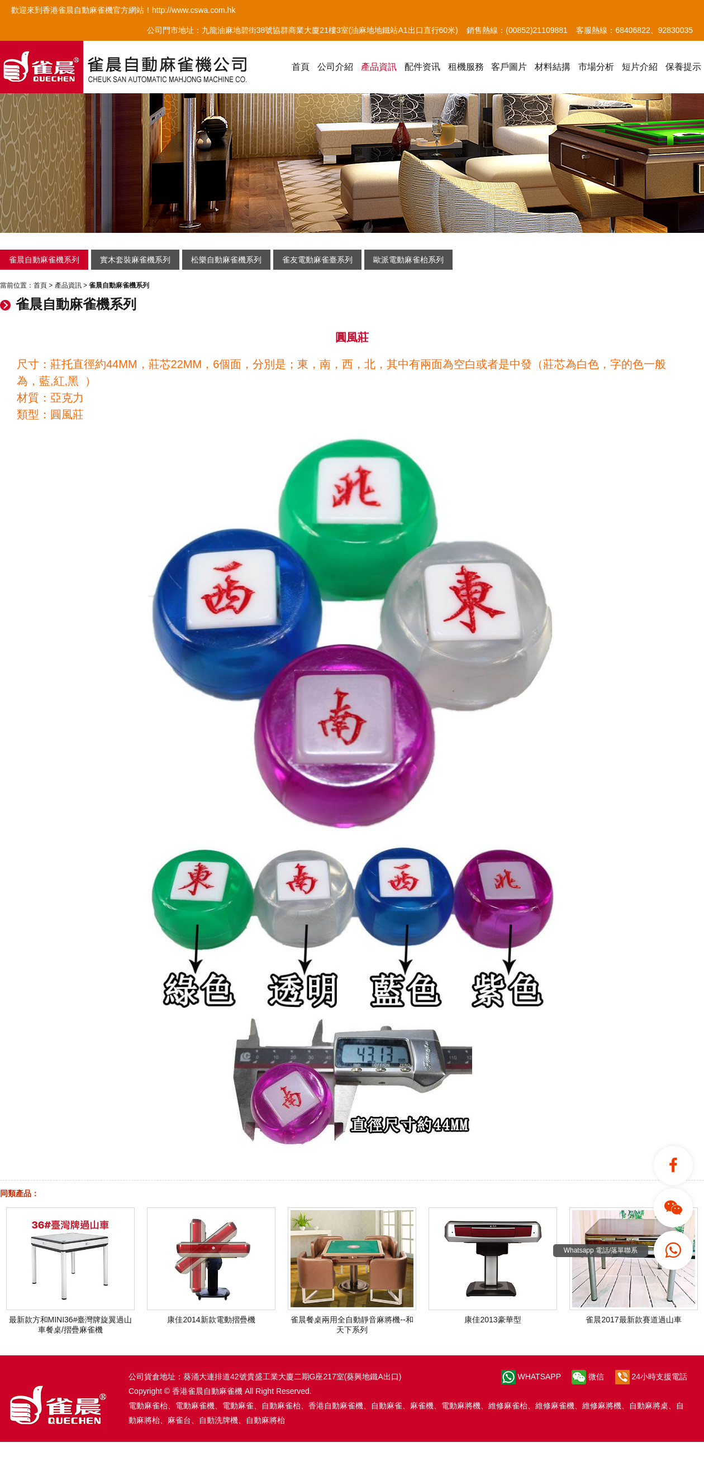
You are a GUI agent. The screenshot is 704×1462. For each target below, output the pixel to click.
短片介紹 (640, 66)
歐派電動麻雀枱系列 (408, 259)
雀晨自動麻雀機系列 (44, 259)
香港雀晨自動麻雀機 (207, 1391)
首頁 (301, 66)
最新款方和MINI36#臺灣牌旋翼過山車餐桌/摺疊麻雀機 (70, 1320)
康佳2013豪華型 (493, 1315)
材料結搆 (552, 66)
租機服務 (466, 66)
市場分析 (596, 66)
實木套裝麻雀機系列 (135, 259)
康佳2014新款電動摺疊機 (211, 1315)
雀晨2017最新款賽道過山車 (633, 1315)
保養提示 (683, 66)
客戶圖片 (509, 66)
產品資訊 (379, 66)
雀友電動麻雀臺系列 (317, 259)
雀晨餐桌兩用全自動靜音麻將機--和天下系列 (352, 1320)
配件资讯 (422, 66)
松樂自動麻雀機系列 (226, 259)
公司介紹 (335, 66)
